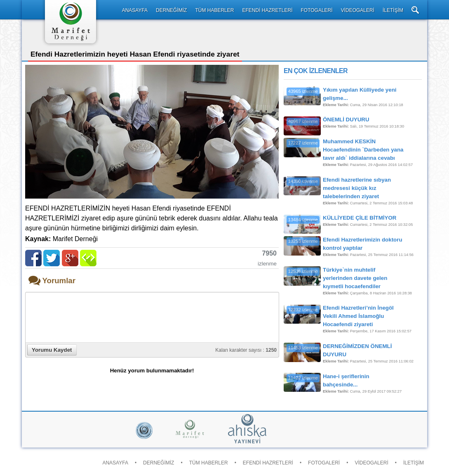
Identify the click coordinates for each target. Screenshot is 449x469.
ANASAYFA (135, 10)
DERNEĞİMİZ (171, 10)
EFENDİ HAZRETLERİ (267, 10)
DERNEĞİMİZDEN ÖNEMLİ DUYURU (357, 350)
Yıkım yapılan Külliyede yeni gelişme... (360, 94)
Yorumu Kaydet (52, 350)
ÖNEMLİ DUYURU (346, 119)
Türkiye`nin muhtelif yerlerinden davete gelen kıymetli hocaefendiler (355, 278)
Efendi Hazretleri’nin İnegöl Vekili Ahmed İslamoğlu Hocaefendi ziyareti (358, 316)
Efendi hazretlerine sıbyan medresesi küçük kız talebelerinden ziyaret (357, 188)
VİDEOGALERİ (357, 10)
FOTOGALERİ (316, 10)
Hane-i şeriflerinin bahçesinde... (346, 380)
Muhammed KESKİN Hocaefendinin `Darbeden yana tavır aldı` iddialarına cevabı (363, 149)
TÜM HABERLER (214, 10)
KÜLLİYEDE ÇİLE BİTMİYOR (359, 218)
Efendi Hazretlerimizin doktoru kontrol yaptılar (362, 244)
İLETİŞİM (393, 10)
